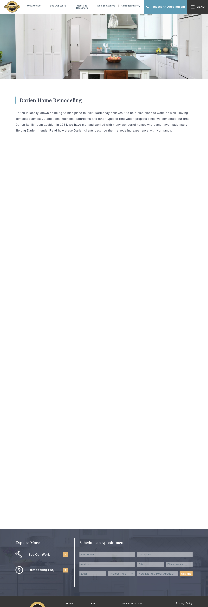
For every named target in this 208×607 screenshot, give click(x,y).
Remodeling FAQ (130, 6)
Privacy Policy (184, 603)
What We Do (34, 6)
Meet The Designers (82, 7)
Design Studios (106, 6)
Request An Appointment (165, 7)
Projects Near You (131, 603)
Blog (93, 603)
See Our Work (58, 6)
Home (69, 603)
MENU (198, 6)
